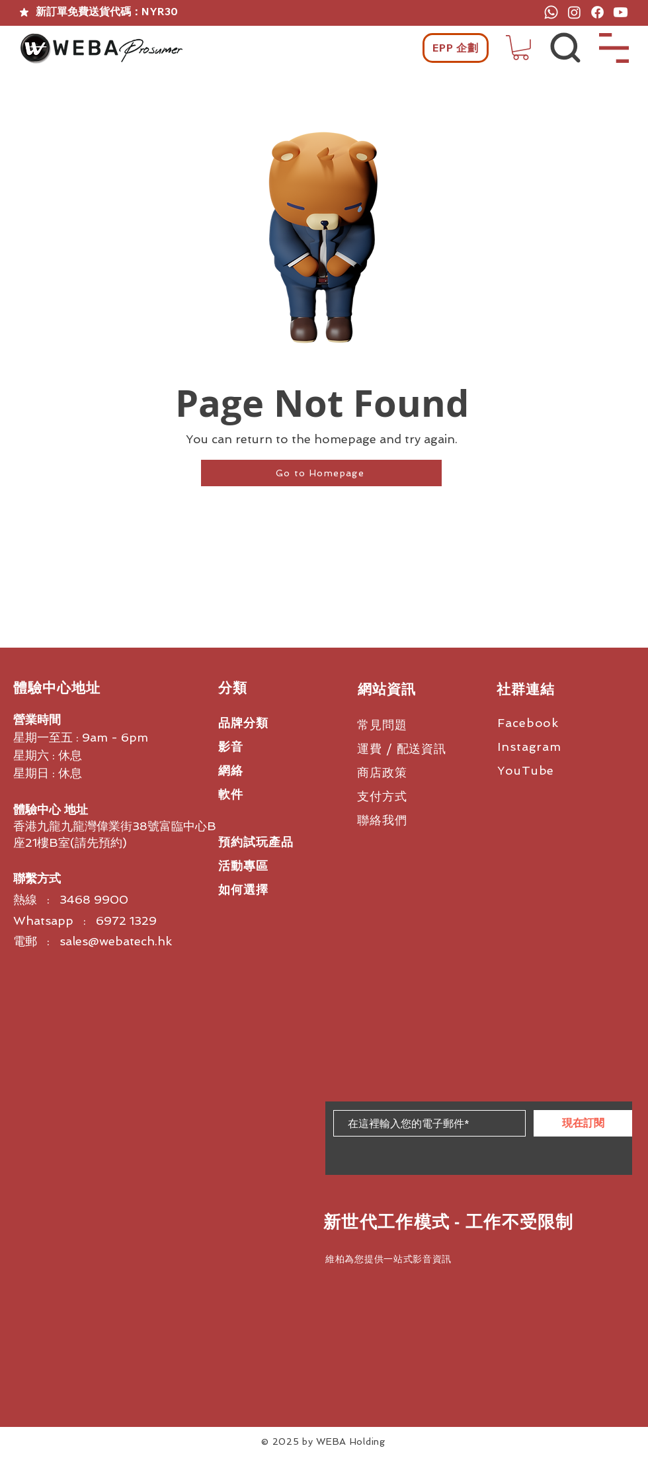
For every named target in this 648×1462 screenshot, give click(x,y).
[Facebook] (597, 12)
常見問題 (382, 725)
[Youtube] (620, 12)
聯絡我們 (382, 820)
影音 (230, 746)
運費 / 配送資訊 (401, 748)
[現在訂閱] (583, 1123)
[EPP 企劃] (456, 48)
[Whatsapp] (551, 12)
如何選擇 (243, 889)
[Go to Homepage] (321, 473)
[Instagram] (574, 12)
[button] (521, 47)
